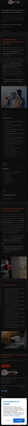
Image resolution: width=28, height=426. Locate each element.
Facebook (16, 415)
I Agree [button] (19, 420)
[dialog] (14, 411)
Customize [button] (8, 420)
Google (11, 415)
